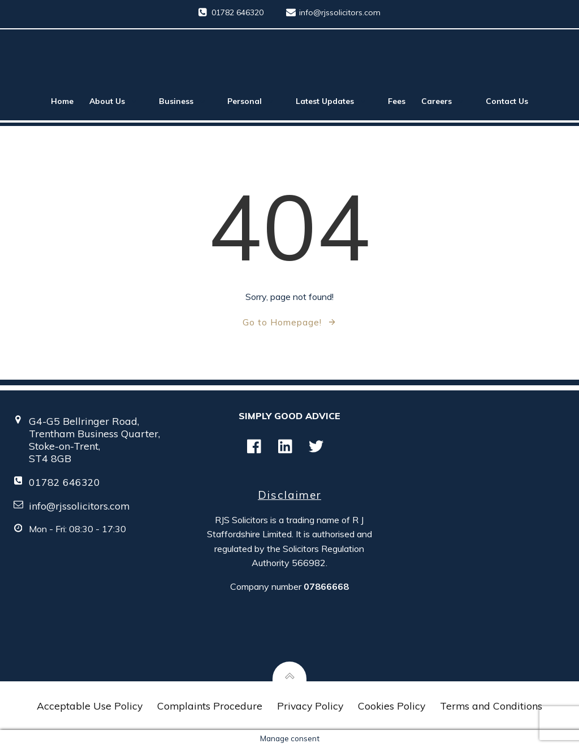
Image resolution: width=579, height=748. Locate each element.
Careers (445, 101)
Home (62, 101)
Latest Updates (334, 101)
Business (185, 101)
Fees (396, 101)
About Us (116, 101)
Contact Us (507, 101)
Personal (253, 101)
